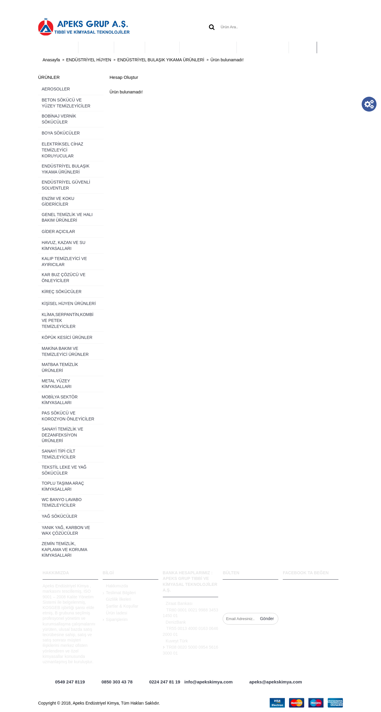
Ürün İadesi (115, 613)
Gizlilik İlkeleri (117, 599)
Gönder (267, 618)
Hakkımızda (115, 586)
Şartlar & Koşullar (120, 606)
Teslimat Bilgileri (119, 593)
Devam (332, 110)
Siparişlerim (115, 619)
